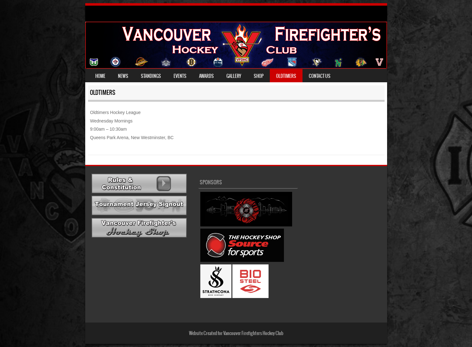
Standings (151, 76)
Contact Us (319, 76)
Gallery (233, 76)
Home (100, 76)
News (123, 76)
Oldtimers (286, 76)
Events (180, 76)
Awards (206, 76)
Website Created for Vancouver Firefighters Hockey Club (236, 333)
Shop (259, 76)
